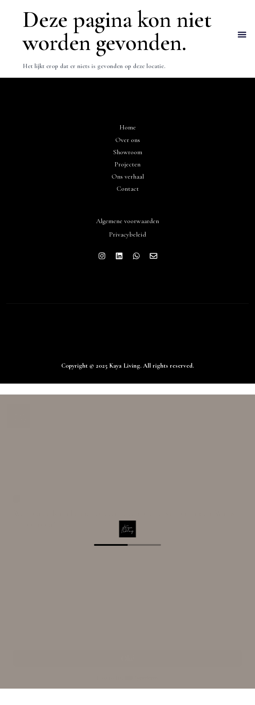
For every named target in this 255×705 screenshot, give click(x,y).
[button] (242, 35)
